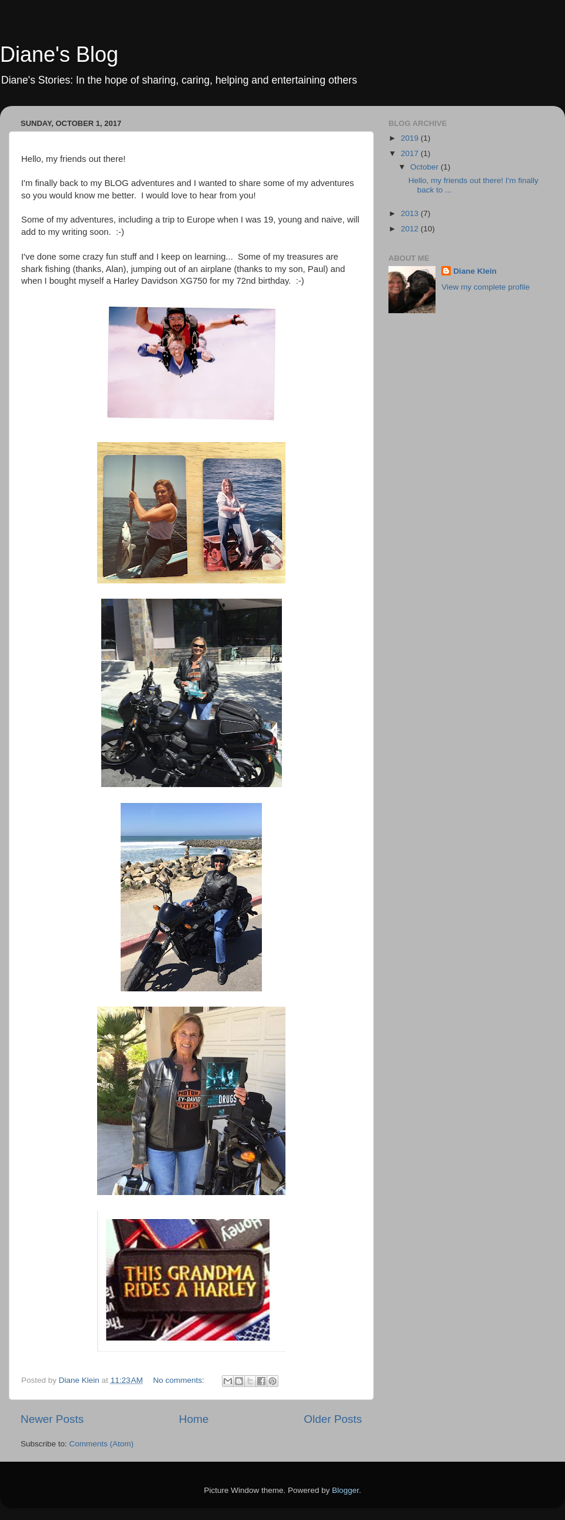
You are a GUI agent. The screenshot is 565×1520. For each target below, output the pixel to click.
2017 (411, 153)
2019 (411, 138)
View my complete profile (485, 287)
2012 (411, 228)
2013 (411, 213)
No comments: (180, 1380)
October (425, 166)
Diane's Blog (59, 54)
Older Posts (333, 1419)
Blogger (345, 1490)
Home (193, 1419)
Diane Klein (475, 271)
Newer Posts (52, 1419)
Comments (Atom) (101, 1443)
